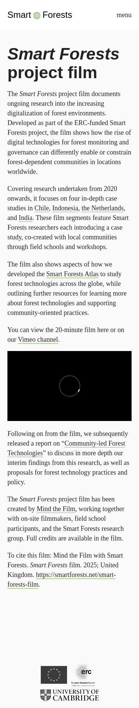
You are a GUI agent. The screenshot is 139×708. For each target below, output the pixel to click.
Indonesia (65, 208)
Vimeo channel (38, 339)
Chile (41, 208)
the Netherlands (102, 208)
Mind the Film (56, 509)
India (26, 217)
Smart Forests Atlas (72, 274)
